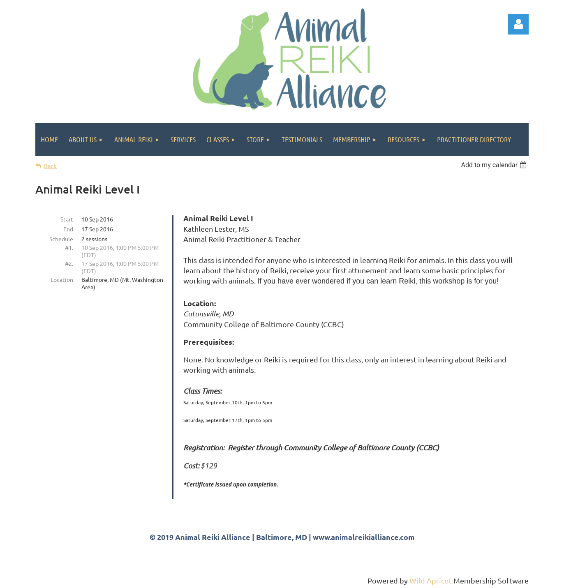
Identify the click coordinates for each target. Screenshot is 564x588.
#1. (69, 247)
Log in (518, 24)
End (68, 229)
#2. (69, 263)
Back (50, 166)
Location (62, 279)
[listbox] (495, 165)
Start (66, 219)
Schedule (61, 238)
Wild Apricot (430, 580)
